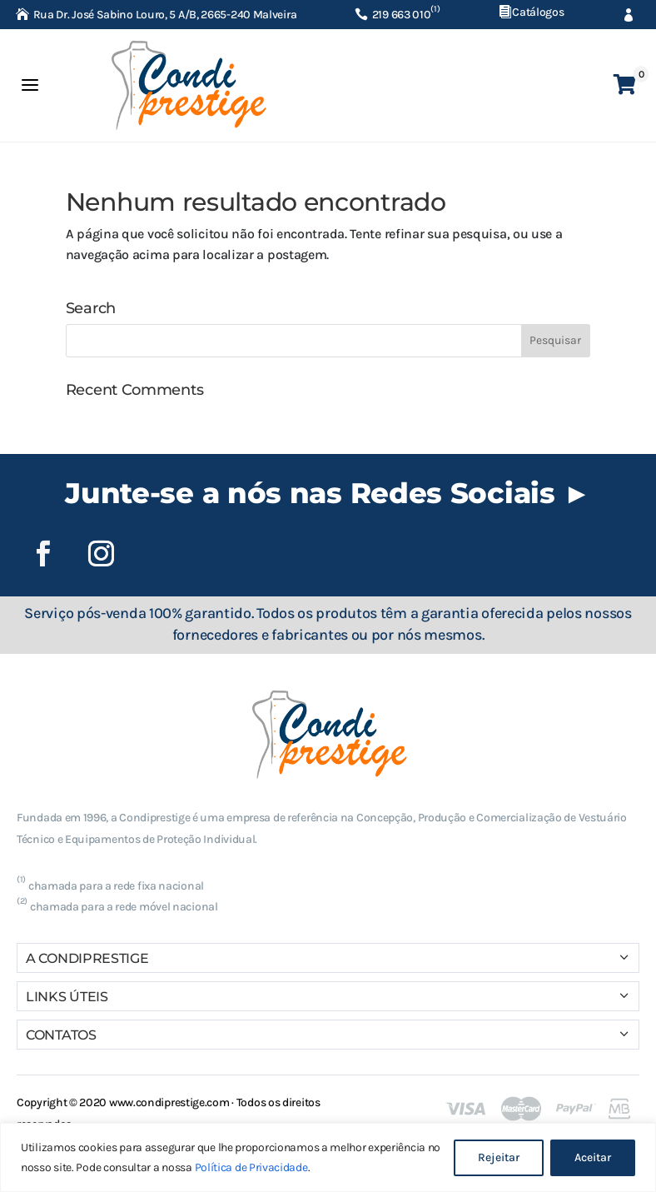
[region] (328, 1157)
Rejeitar (498, 1157)
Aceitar (592, 1157)
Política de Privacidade (251, 1167)
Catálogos (538, 12)
